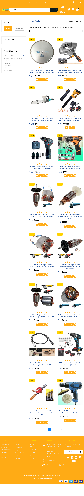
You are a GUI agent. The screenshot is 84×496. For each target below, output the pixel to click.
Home (71, 21)
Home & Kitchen (8, 55)
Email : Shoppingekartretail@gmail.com (31, 2)
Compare (32, 452)
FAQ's (17, 450)
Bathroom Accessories (10, 68)
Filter (8, 28)
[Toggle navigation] (81, 11)
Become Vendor (31, 445)
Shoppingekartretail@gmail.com (56, 465)
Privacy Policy (5, 444)
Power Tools (7, 65)
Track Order (33, 458)
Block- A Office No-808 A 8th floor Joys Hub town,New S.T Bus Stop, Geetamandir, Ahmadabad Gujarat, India (53, 450)
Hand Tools (7, 63)
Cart (30, 455)
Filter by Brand (9, 39)
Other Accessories (9, 70)
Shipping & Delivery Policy (6, 448)
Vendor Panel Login (19, 454)
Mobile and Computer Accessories (14, 58)
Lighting (6, 61)
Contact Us (18, 458)
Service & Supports (4, 459)
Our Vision (18, 447)
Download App (77, 2)
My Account (33, 449)
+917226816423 (50, 460)
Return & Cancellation (5, 454)
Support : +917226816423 (49, 2)
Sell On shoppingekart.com (64, 2)
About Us (18, 444)
